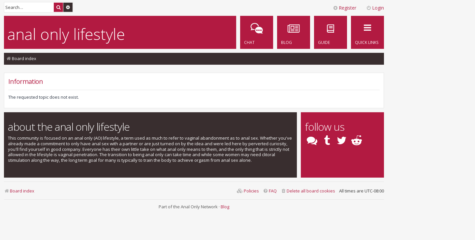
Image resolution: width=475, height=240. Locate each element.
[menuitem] (330, 32)
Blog (225, 207)
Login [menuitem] (375, 8)
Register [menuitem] (344, 8)
